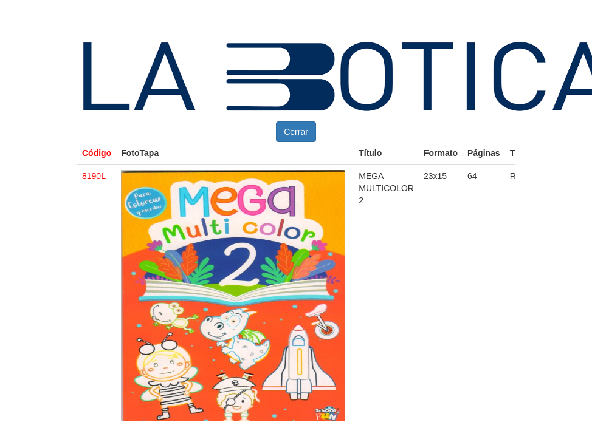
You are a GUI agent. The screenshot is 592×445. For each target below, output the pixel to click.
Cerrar (296, 132)
